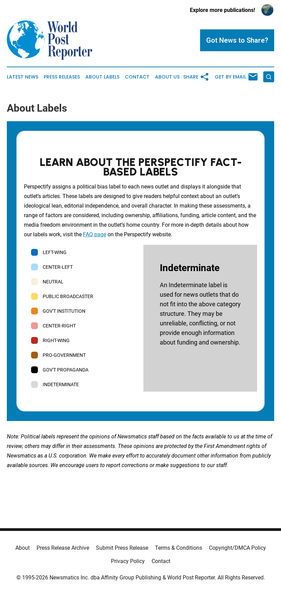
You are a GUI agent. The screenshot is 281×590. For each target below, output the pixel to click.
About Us (167, 77)
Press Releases (62, 77)
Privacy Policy (128, 561)
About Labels (102, 77)
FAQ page (94, 234)
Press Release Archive (63, 548)
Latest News (22, 77)
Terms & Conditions (178, 548)
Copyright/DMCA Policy (237, 548)
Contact (137, 77)
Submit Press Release (122, 548)
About (22, 548)
